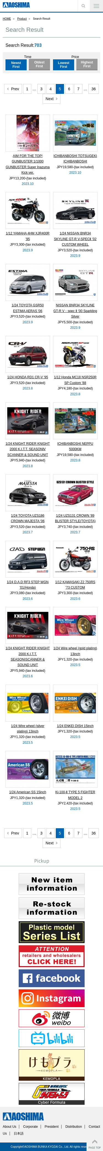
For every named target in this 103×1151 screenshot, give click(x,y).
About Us (9, 1127)
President (52, 1127)
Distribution (73, 1127)
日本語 (19, 1133)
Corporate (30, 1127)
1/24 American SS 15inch (27, 792)
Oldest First (39, 64)
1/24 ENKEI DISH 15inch (75, 726)
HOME (7, 18)
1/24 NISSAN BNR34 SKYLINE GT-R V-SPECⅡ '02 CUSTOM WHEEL (75, 238)
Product (22, 18)
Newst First (16, 65)
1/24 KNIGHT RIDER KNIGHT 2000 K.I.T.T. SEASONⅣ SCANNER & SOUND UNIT (27, 449)
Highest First (87, 64)
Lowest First (63, 65)
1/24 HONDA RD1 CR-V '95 (27, 377)
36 (93, 89)
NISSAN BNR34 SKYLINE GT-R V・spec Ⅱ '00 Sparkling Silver (75, 310)
